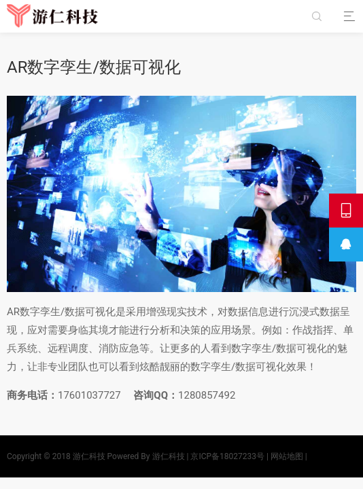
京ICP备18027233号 (227, 456)
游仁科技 (89, 456)
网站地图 (287, 456)
